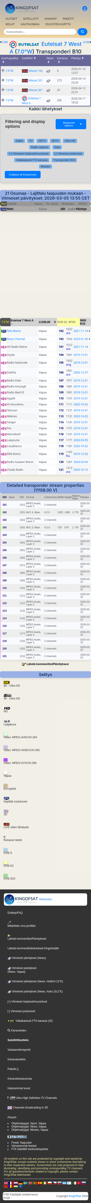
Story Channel (16, 339)
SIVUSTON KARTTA (58, 24)
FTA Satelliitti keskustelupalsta (29, 1149)
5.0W (4, 42)
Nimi (10, 209)
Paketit (12, 1069)
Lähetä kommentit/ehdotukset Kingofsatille (33, 948)
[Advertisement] (45, 267)
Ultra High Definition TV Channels (32, 1098)
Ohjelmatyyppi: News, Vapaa (28, 1126)
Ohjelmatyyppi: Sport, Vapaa (28, 1123)
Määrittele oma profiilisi (22, 924)
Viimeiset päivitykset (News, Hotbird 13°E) (35, 981)
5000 (83, 320)
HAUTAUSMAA (30, 24)
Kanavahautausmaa (20, 1078)
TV (30, 140)
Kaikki (19, 140)
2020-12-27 (81, 372)
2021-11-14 (81, 331)
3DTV (55, 140)
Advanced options (72, 124)
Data (57, 147)
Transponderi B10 (64, 160)
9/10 (82, 323)
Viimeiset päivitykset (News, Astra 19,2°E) (35, 991)
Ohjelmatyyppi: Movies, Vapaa (29, 1129)
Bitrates (45, 166)
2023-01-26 (81, 339)
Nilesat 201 (36, 80)
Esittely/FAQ (15, 912)
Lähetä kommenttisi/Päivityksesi (48, 664)
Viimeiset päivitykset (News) (27, 958)
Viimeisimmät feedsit (23, 1145)
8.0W (86, 42)
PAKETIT (68, 18)
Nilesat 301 (36, 90)
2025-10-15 (81, 470)
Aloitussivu (28, 899)
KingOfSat (75, 1196)
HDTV (42, 140)
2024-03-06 (81, 462)
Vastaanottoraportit (19, 1049)
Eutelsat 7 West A (22, 320)
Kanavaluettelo (17, 1059)
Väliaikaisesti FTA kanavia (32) (30, 1020)
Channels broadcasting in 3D (28, 1107)
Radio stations (39, 147)
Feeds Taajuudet (21, 1142)
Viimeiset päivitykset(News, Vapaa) (22, 969)
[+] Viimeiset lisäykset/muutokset (29, 153)
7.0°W (24, 51)
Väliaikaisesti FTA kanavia (32, 160)
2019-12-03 (81, 454)
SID (63, 209)
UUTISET (11, 18)
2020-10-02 (81, 404)
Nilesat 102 (36, 71)
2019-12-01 (81, 355)
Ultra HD (70, 140)
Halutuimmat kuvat (19, 1088)
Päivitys (81, 209)
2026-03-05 (81, 440)
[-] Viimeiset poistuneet (68, 153)
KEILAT (10, 24)
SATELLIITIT (31, 18)
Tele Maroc (14, 331)
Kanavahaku (17, 1030)
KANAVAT (51, 18)
